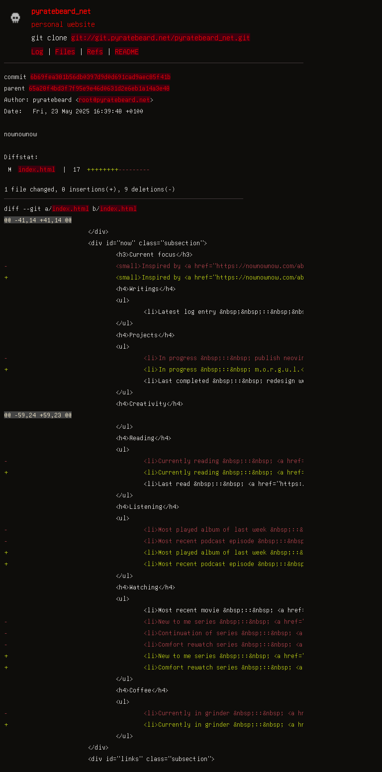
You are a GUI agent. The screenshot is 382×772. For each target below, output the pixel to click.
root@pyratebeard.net (114, 99)
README (127, 51)
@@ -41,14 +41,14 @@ (38, 219)
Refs (95, 51)
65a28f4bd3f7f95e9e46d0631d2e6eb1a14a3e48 (99, 88)
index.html (36, 169)
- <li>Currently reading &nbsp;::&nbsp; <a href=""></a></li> (176, 460)
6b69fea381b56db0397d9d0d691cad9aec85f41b (100, 76)
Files (65, 51)
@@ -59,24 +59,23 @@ (38, 414)
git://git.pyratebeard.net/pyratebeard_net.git (160, 37)
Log (37, 51)
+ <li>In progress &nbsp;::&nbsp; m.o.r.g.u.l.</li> (161, 369)
